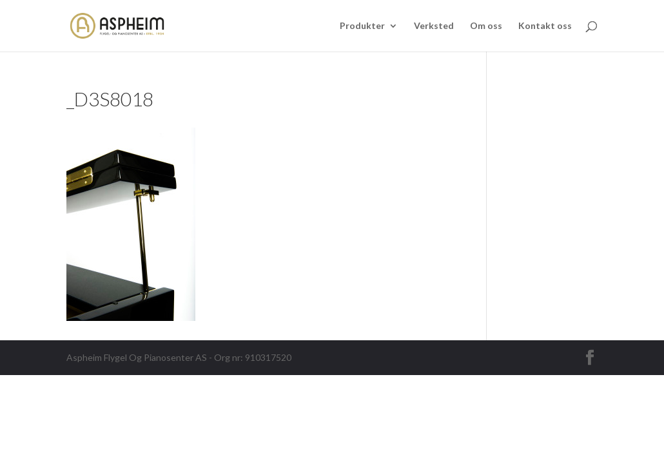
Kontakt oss (545, 26)
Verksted (434, 26)
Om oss (486, 26)
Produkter (362, 26)
